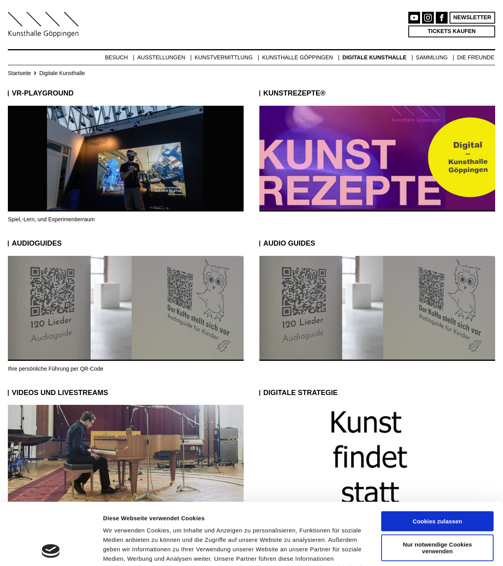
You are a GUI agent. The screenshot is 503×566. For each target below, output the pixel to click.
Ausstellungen (161, 57)
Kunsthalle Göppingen (297, 57)
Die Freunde (475, 57)
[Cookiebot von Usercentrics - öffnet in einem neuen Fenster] (51, 551)
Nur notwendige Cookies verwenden (437, 489)
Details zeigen (123, 550)
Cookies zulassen (437, 463)
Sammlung (432, 57)
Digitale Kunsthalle (374, 57)
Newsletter (472, 17)
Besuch (116, 57)
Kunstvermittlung (224, 57)
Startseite (19, 73)
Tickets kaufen (451, 31)
